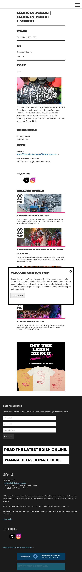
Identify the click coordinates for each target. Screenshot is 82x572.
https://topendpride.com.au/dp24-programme (38, 154)
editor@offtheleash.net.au (15, 483)
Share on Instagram (33, 180)
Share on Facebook (19, 180)
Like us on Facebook (5, 536)
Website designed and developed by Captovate (18, 547)
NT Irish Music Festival (30, 321)
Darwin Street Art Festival (33, 215)
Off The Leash (22, 4)
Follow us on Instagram (18, 536)
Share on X (26, 180)
